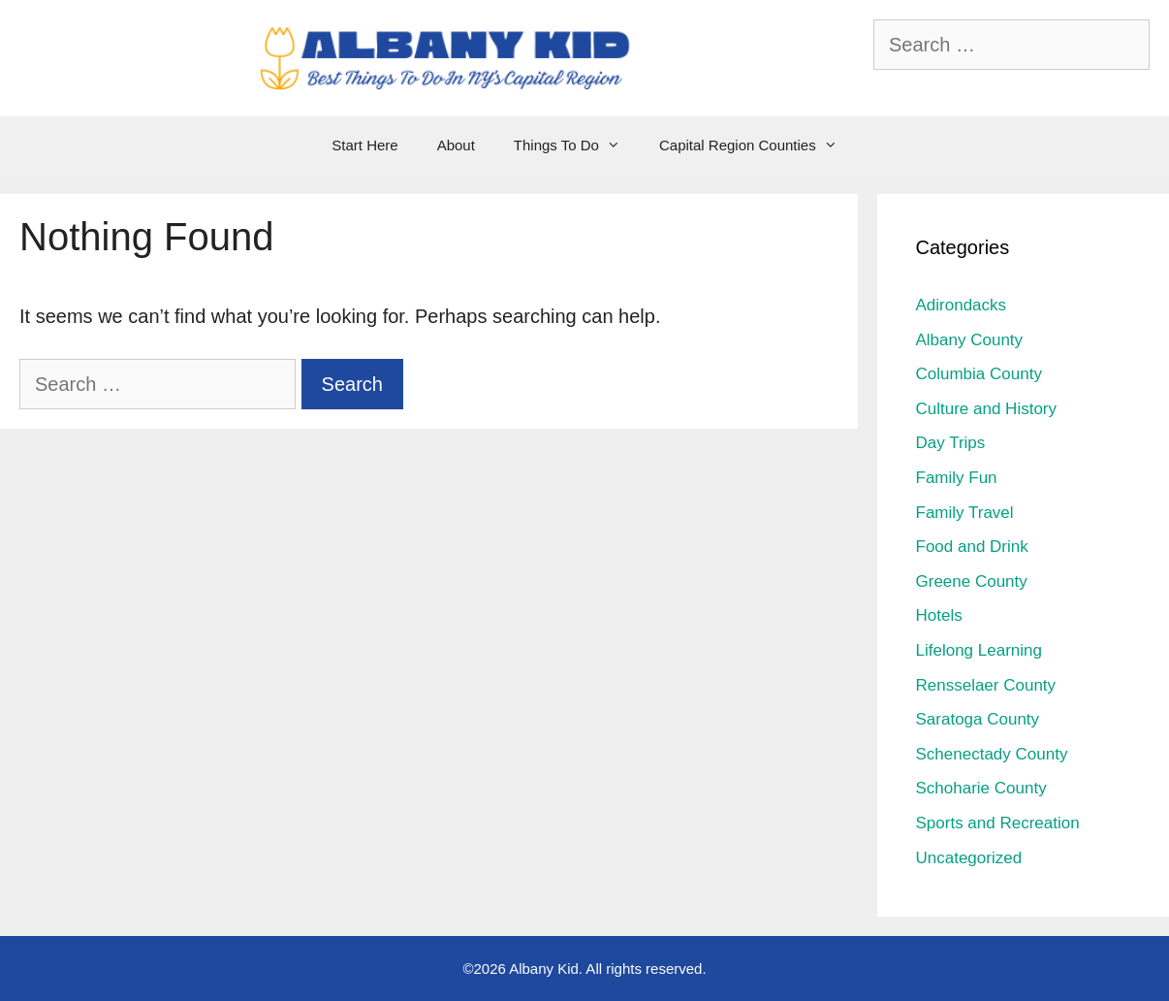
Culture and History (987, 409)
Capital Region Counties (758, 145)
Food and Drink (972, 546)
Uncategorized (969, 858)
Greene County (971, 581)
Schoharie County (981, 788)
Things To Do (577, 145)
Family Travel (965, 512)
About (456, 145)
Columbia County (979, 374)
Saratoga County (978, 719)
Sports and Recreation (998, 823)
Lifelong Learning (979, 650)
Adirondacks (961, 305)
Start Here (364, 145)
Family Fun (956, 477)
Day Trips (951, 443)
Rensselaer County (986, 685)
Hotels (939, 615)
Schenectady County (992, 754)
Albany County (970, 340)
